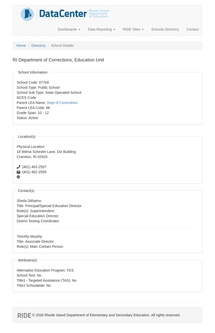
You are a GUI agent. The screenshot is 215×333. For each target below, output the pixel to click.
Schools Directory (165, 29)
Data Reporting (101, 29)
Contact (193, 29)
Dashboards (69, 29)
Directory (38, 45)
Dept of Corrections (62, 103)
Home (21, 45)
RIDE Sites (133, 29)
